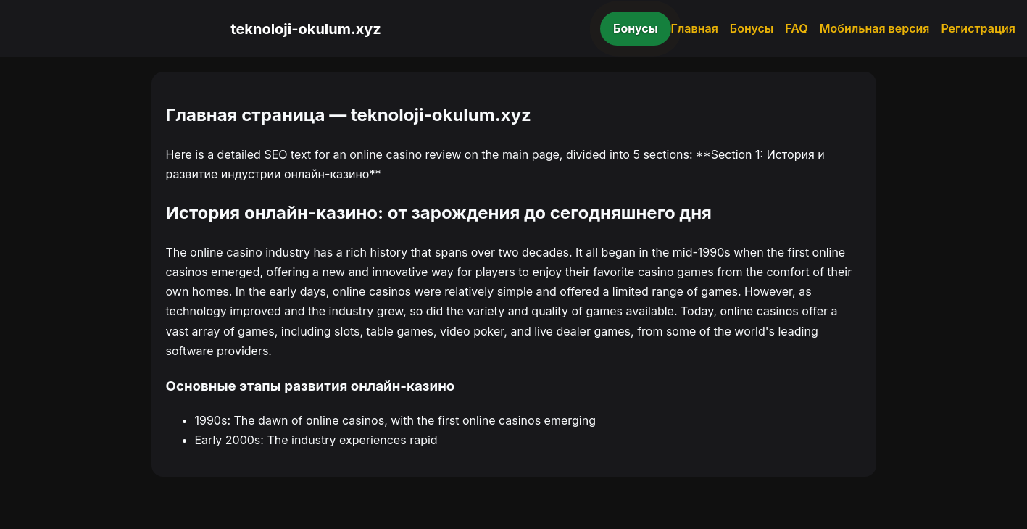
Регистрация (978, 28)
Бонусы (635, 28)
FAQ (796, 28)
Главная (694, 28)
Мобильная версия (875, 28)
